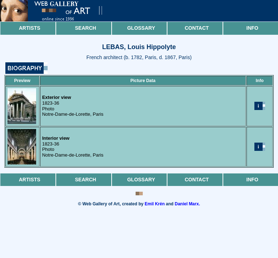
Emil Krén (155, 203)
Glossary (141, 28)
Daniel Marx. (187, 203)
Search (85, 28)
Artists (29, 28)
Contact (197, 28)
